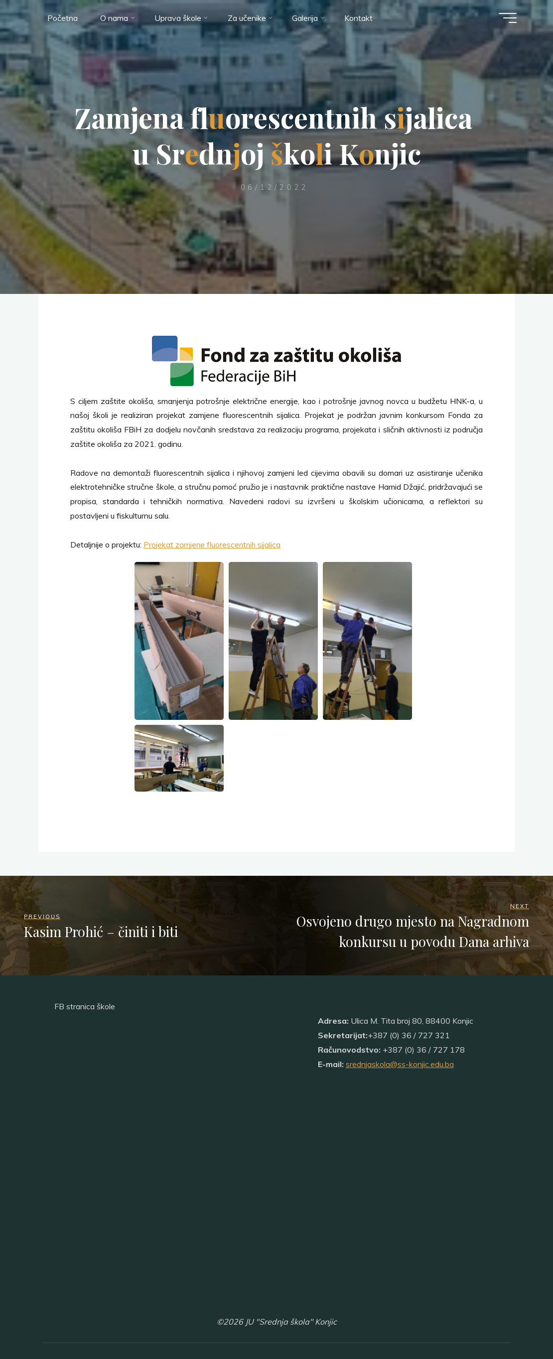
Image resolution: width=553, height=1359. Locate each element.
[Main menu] (506, 19)
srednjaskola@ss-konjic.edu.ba (400, 1064)
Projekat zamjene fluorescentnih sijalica (213, 544)
